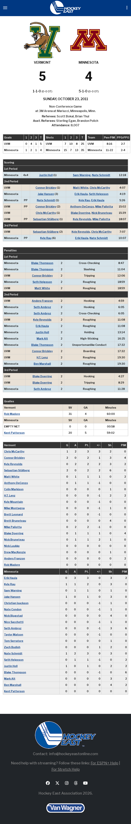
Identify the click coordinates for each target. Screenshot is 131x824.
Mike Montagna (14, 508)
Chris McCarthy (100, 187)
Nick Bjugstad (13, 615)
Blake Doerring (80, 212)
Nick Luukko (12, 545)
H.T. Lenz (42, 357)
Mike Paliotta (104, 206)
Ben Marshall (42, 363)
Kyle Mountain (13, 501)
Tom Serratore (13, 640)
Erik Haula (81, 193)
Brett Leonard (13, 514)
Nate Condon (12, 609)
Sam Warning (82, 175)
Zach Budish (12, 647)
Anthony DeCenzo (82, 206)
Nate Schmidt (101, 175)
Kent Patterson (14, 432)
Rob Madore (12, 413)
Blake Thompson (42, 263)
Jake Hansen (46, 193)
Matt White (80, 187)
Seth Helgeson (98, 193)
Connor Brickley (46, 187)
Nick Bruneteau (102, 212)
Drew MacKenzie (15, 552)
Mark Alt (42, 338)
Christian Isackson (16, 603)
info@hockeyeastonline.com (73, 754)
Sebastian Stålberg (46, 219)
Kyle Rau (84, 200)
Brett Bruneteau (15, 520)
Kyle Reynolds (82, 219)
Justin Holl (46, 175)
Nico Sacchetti (13, 622)
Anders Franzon (42, 300)
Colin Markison (13, 489)
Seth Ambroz (42, 307)
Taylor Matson (13, 634)
